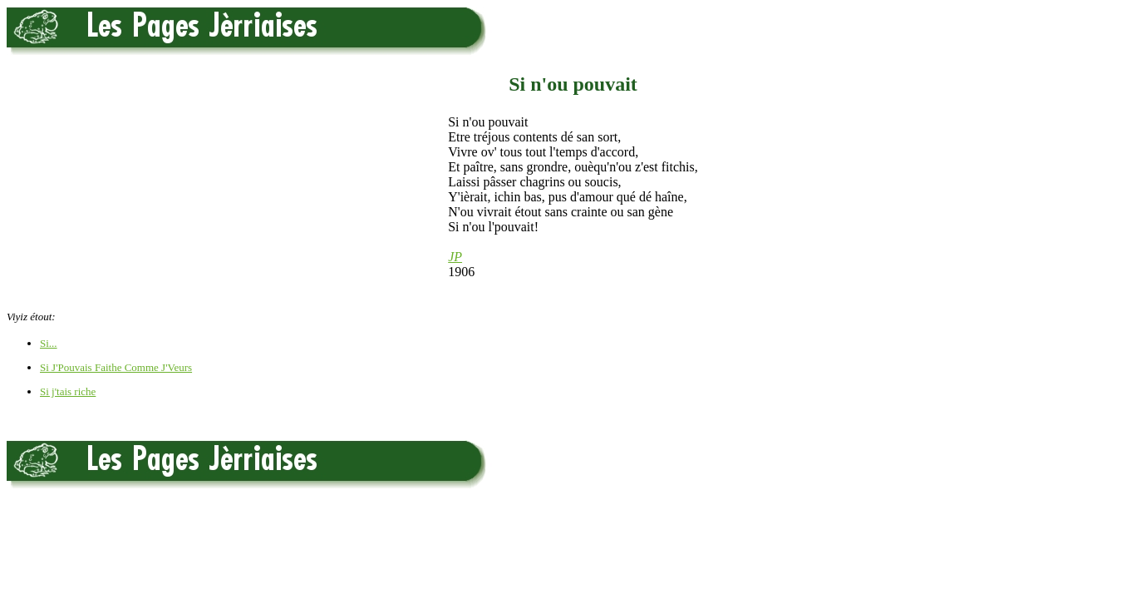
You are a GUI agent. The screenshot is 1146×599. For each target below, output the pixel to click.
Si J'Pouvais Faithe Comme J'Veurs (116, 367)
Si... (48, 343)
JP (455, 257)
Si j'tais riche (68, 391)
